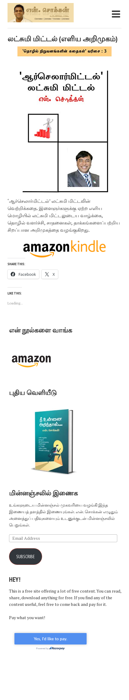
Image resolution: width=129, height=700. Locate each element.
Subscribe (25, 556)
